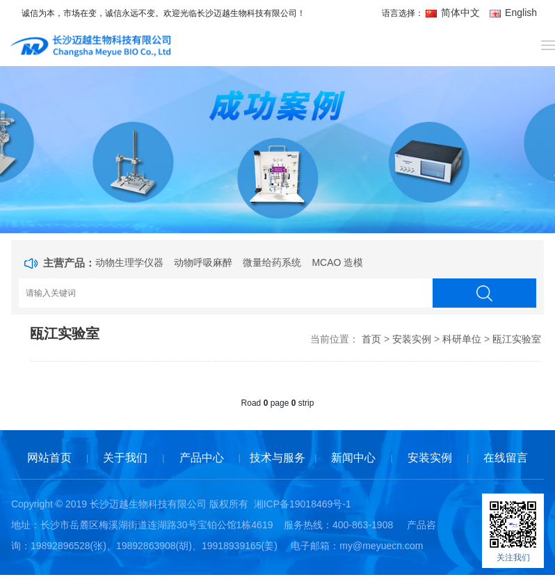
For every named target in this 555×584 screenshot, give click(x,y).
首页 (371, 339)
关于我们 (125, 458)
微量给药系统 (272, 262)
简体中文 (454, 12)
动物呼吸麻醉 (203, 262)
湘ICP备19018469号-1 (302, 504)
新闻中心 (353, 458)
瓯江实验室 (516, 339)
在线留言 (505, 458)
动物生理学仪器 (129, 262)
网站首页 (49, 458)
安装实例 (411, 339)
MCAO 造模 (337, 262)
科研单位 (461, 339)
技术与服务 (277, 458)
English (513, 12)
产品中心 (201, 458)
